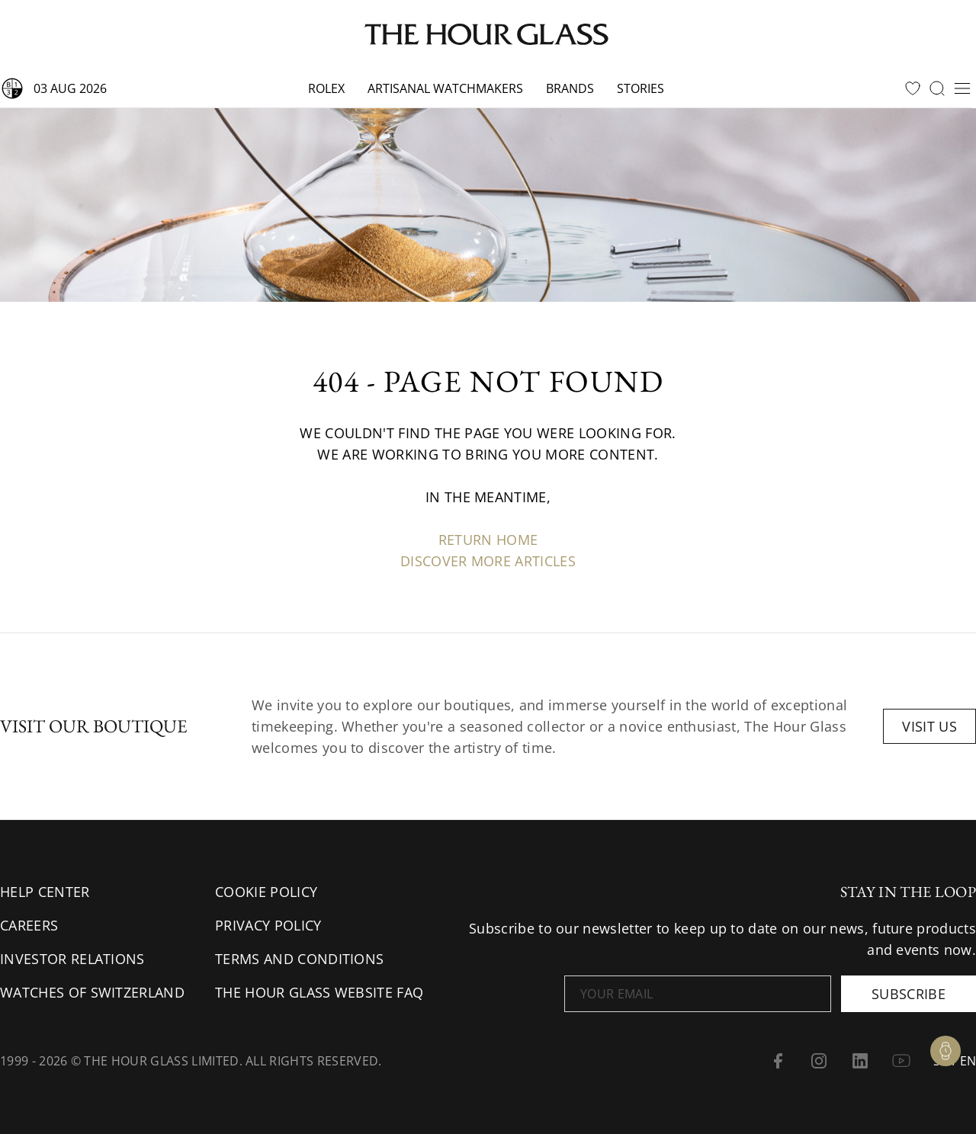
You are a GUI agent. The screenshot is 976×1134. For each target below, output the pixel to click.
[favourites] (913, 88)
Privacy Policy (268, 925)
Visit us (929, 726)
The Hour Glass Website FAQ (319, 992)
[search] (937, 88)
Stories (640, 88)
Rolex (326, 88)
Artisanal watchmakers (445, 88)
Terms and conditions (299, 959)
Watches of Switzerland (92, 992)
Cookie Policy (266, 892)
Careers (29, 925)
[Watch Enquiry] (945, 1051)
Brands (570, 88)
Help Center (45, 892)
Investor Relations (72, 959)
